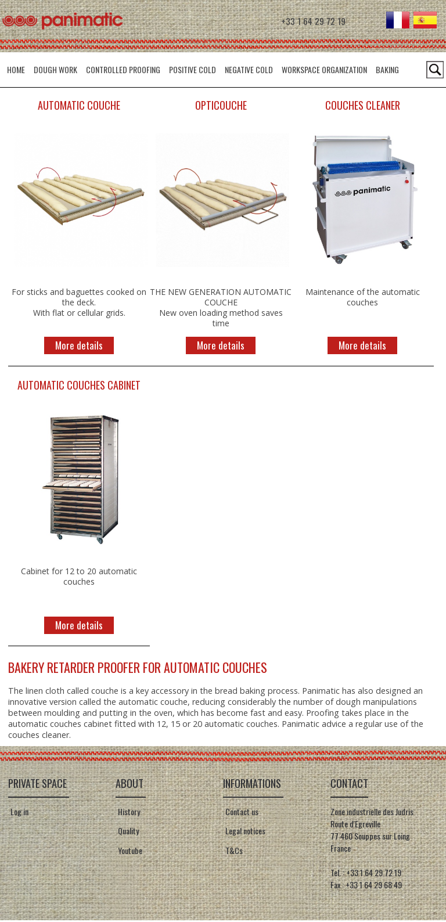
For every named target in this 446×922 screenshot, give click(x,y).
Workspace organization (324, 69)
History (128, 813)
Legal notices (244, 833)
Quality (127, 833)
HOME (16, 69)
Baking (387, 69)
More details (79, 346)
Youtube (129, 853)
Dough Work (55, 69)
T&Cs (233, 853)
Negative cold (249, 69)
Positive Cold (192, 69)
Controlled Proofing (123, 69)
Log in (19, 813)
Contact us (240, 813)
